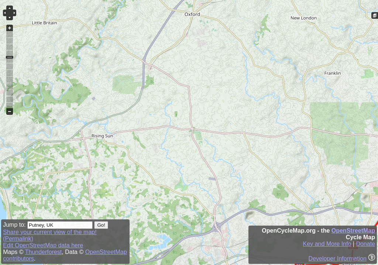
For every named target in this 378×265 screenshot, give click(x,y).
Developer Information (338, 258)
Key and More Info (327, 244)
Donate (365, 244)
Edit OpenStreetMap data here (43, 245)
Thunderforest (43, 252)
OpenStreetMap (353, 230)
